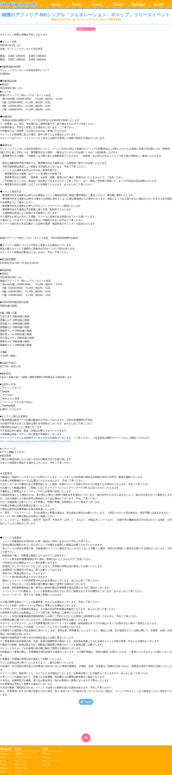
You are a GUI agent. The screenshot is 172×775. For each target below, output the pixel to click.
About (159, 4)
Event (97, 4)
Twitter (47, 753)
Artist (56, 4)
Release (138, 4)
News (76, 4)
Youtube (47, 757)
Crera (18, 771)
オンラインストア (53, 760)
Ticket (117, 4)
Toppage (5, 753)
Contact (47, 764)
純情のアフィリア (86, 29)
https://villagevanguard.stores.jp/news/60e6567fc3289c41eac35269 (35, 441)
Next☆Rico (21, 764)
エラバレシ (22, 760)
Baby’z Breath (22, 767)
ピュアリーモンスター (28, 757)
